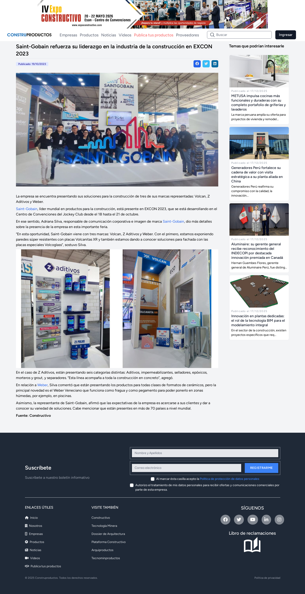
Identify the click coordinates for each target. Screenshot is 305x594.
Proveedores (187, 35)
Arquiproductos (102, 550)
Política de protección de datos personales (229, 479)
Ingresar (285, 35)
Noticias (108, 35)
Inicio (31, 518)
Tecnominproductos (105, 558)
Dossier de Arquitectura (108, 534)
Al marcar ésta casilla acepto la (207, 479)
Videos (125, 35)
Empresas (68, 35)
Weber (42, 385)
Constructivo (100, 518)
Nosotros (33, 526)
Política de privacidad (267, 577)
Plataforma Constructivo (108, 542)
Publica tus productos (153, 35)
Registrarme (261, 468)
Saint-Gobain (26, 209)
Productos (89, 35)
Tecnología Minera (104, 526)
